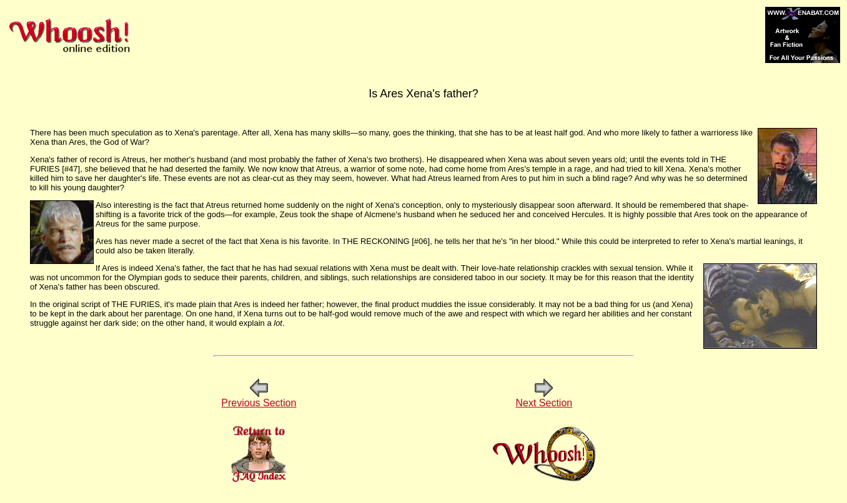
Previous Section (258, 398)
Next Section (543, 398)
